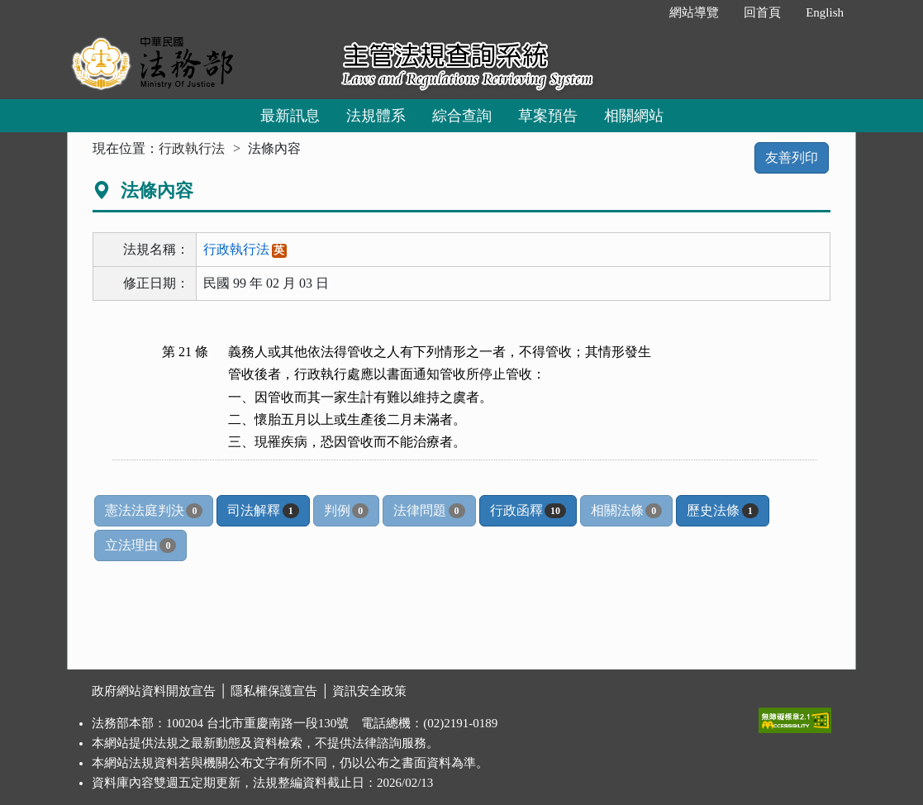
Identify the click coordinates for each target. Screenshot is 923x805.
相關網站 (634, 115)
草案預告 (548, 115)
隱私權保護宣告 (274, 691)
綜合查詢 (462, 115)
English (825, 12)
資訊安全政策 (369, 691)
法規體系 (376, 115)
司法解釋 (262, 510)
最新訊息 (290, 115)
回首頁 (762, 12)
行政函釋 (528, 510)
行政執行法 (192, 148)
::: (640, 12)
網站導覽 (694, 12)
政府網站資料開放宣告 (154, 691)
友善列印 (791, 157)
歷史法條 (722, 510)
